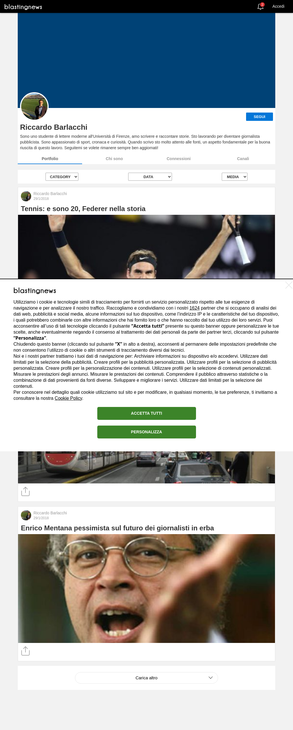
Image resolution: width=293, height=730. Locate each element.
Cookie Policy (68, 398)
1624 (194, 308)
